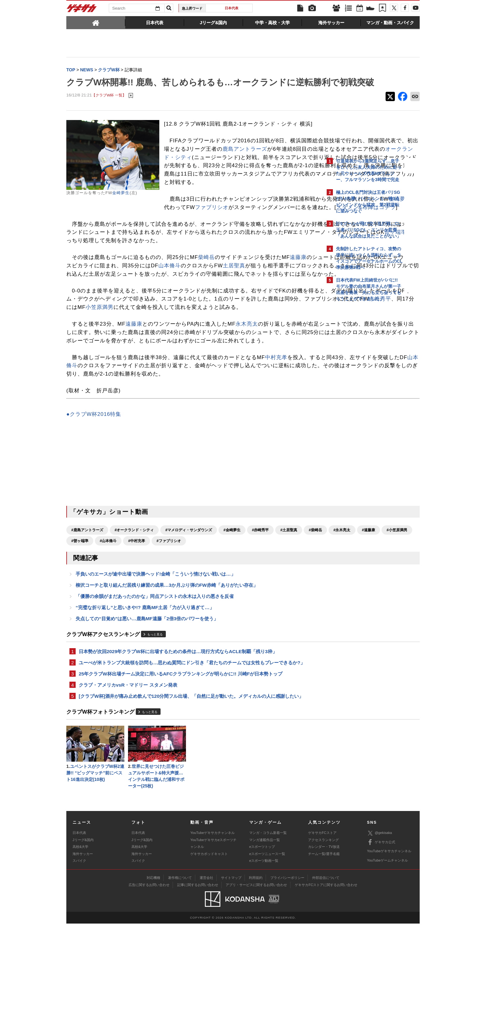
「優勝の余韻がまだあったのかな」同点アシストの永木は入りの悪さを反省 (155, 694)
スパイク (79, 966)
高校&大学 (80, 952)
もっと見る (155, 734)
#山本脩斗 (218, 637)
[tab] (95, 22)
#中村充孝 (246, 637)
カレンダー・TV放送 (324, 952)
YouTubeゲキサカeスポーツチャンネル (213, 949)
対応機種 (153, 983)
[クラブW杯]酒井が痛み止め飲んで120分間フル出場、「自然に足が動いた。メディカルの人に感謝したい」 (191, 799)
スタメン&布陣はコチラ (279, 253)
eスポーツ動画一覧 (263, 966)
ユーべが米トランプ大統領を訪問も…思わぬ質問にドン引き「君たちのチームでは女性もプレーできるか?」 (192, 763)
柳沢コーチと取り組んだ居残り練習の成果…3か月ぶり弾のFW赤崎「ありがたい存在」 (167, 683)
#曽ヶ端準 (189, 637)
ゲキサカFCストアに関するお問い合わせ (326, 990)
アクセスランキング (323, 945)
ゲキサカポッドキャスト (209, 959)
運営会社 (206, 983)
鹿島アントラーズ (214, 178)
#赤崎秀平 (260, 626)
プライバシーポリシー (287, 983)
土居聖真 (103, 329)
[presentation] (95, 22)
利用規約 (256, 983)
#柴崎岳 (78, 637)
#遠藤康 (131, 637)
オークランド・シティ (236, 187)
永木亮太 (247, 404)
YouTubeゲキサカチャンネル (212, 938)
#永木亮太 (104, 637)
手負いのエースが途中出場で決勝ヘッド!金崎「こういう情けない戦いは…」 (156, 671)
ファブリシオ (125, 253)
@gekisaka (379, 939)
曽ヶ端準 (267, 287)
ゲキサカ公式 (381, 948)
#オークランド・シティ (134, 626)
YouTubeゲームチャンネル (387, 966)
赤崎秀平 (243, 378)
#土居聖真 (288, 626)
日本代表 (231, 8)
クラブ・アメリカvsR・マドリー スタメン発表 (128, 787)
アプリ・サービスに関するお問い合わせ (256, 990)
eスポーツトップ (262, 952)
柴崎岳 (206, 312)
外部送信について (325, 983)
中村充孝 (276, 445)
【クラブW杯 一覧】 (109, 108)
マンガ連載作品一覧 (264, 945)
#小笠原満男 (159, 637)
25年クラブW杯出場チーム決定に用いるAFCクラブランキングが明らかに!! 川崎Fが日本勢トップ (180, 775)
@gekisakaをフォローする (361, 398)
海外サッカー (83, 959)
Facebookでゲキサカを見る (362, 411)
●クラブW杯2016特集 (93, 511)
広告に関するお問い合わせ (149, 990)
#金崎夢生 (232, 626)
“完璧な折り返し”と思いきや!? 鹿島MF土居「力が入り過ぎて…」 (145, 706)
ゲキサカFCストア (322, 938)
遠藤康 (298, 312)
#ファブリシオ (279, 637)
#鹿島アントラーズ (87, 626)
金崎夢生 (121, 205)
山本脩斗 (278, 320)
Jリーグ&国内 (83, 945)
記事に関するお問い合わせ (197, 990)
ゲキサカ (81, 10)
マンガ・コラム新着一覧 (268, 938)
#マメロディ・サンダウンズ (188, 626)
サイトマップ (231, 983)
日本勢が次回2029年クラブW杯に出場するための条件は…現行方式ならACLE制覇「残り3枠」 (178, 752)
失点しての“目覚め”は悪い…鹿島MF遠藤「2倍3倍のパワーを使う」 (147, 718)
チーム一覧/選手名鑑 (324, 959)
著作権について (180, 983)
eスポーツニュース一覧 (267, 959)
